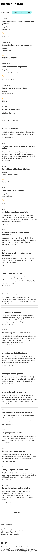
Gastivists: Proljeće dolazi (13, 191)
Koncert (5, 166)
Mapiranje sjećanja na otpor (14, 451)
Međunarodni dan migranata (14, 67)
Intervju (5, 485)
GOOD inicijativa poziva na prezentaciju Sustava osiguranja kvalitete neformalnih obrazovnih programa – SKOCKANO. (18, 260)
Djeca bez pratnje (9, 294)
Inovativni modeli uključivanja (14, 353)
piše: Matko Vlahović (7, 285)
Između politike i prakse (12, 273)
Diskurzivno (6, 42)
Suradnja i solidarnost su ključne (16, 488)
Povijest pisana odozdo (12, 433)
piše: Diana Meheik (7, 344)
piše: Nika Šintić (6, 160)
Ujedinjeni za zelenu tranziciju (15, 212)
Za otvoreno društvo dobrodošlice (17, 412)
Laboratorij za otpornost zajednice (17, 45)
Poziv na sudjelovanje (9, 126)
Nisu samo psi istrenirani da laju (16, 333)
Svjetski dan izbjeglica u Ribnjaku (16, 169)
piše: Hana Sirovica (7, 479)
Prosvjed (5, 18)
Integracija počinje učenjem (14, 392)
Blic (3, 143)
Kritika (4, 330)
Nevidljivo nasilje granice (12, 374)
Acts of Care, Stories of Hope (14, 88)
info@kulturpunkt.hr (8, 524)
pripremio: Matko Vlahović (9, 224)
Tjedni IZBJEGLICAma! (11, 110)
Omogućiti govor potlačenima (15, 470)
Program (5, 107)
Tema (3, 270)
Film (3, 188)
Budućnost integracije (11, 312)
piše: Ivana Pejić (6, 442)
